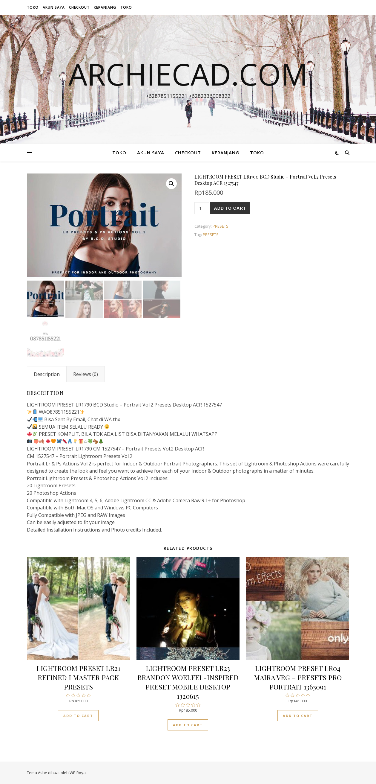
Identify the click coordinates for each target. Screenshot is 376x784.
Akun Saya (54, 7)
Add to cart (230, 208)
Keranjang (105, 7)
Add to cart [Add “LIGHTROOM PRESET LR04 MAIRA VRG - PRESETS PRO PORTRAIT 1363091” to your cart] (298, 715)
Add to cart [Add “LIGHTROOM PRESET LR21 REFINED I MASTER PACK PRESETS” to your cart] (78, 715)
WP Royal (78, 772)
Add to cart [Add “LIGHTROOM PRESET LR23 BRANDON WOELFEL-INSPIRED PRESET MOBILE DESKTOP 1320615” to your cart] (188, 725)
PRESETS (220, 226)
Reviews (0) (85, 374)
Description (47, 374)
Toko (33, 7)
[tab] (47, 374)
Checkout (79, 7)
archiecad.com (188, 74)
